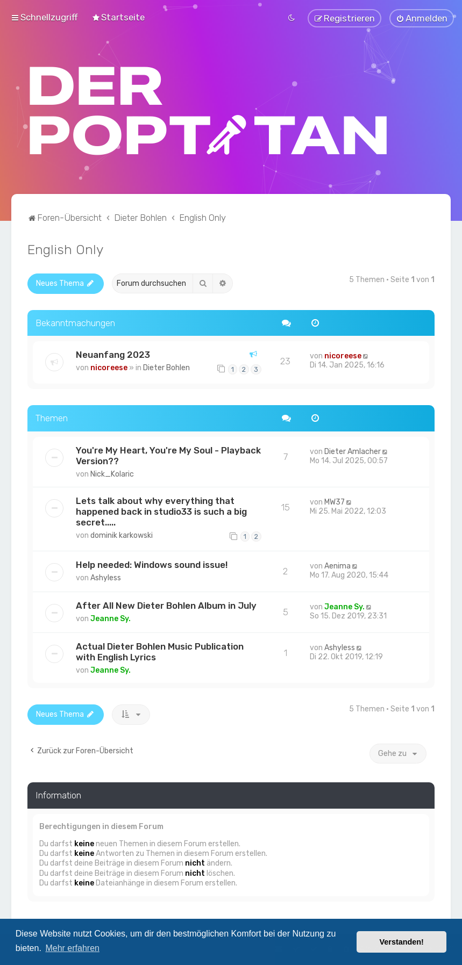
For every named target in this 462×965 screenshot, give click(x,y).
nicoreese (108, 366)
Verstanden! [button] (402, 942)
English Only (65, 248)
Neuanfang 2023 (113, 353)
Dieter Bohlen (166, 366)
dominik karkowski (121, 533)
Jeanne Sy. (110, 617)
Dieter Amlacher (352, 450)
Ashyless (105, 576)
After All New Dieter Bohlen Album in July (166, 604)
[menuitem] (118, 17)
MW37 (334, 500)
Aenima (337, 564)
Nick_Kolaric (112, 472)
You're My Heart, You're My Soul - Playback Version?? (168, 454)
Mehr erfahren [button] (72, 948)
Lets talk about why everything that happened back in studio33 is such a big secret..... (161, 510)
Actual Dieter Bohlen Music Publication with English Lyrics (160, 650)
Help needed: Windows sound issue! (152, 563)
